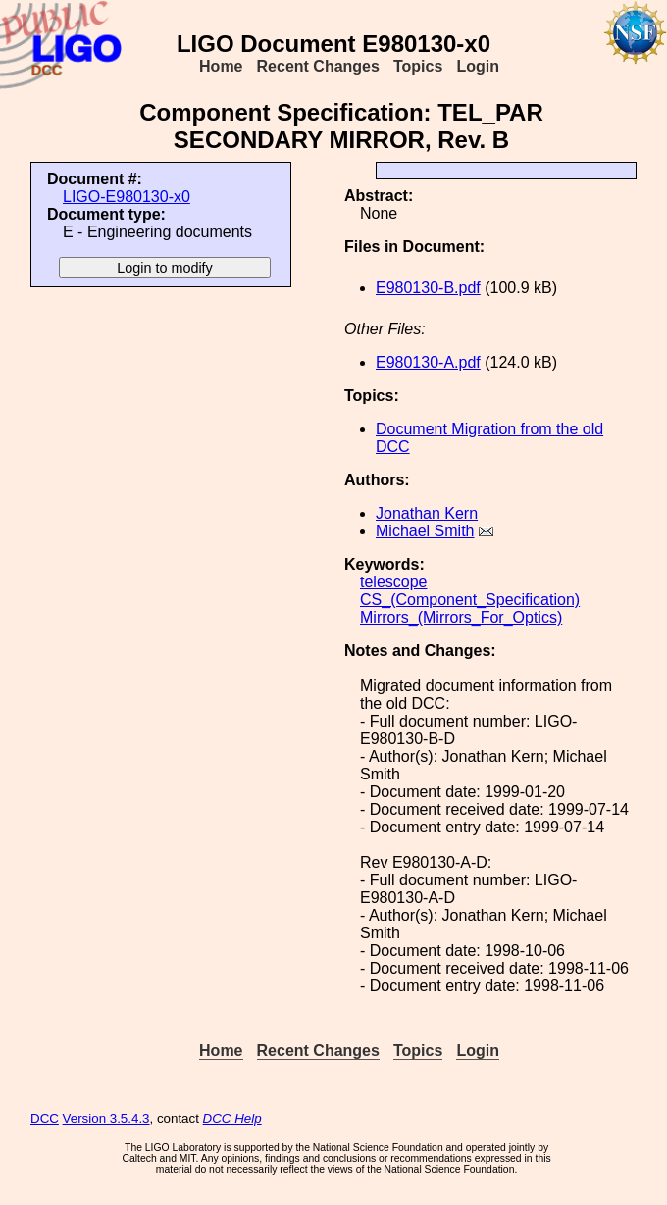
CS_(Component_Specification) (470, 599)
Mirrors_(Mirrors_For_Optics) (461, 617)
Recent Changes (318, 66)
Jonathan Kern (427, 513)
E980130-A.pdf (428, 362)
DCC (44, 1118)
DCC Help (232, 1118)
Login (477, 66)
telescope (394, 582)
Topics (417, 66)
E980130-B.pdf (428, 287)
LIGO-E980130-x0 (126, 196)
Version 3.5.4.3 (106, 1118)
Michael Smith (425, 531)
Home (220, 66)
